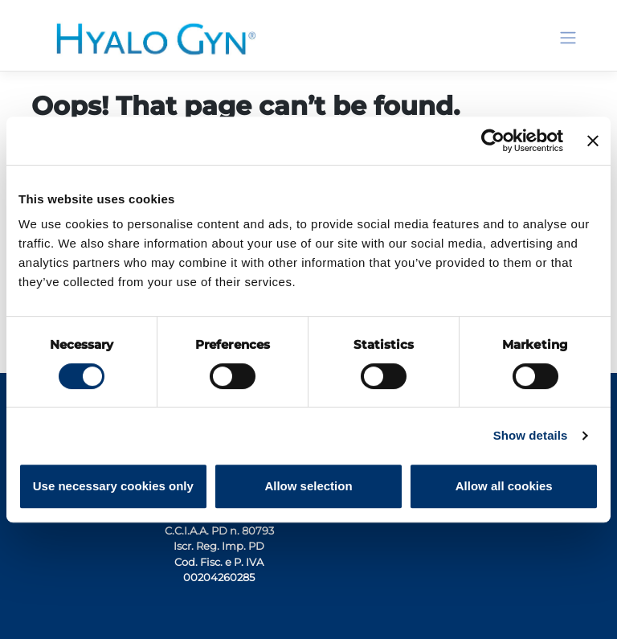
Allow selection (308, 486)
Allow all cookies (504, 486)
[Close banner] (593, 140)
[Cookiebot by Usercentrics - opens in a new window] (493, 141)
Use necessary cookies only (113, 486)
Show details (530, 435)
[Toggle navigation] (568, 38)
